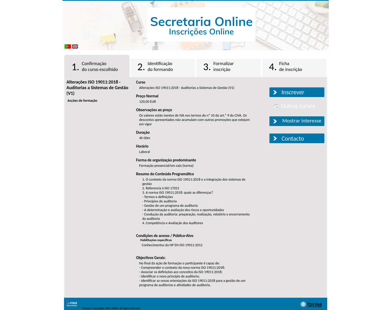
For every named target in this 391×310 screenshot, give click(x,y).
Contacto (293, 138)
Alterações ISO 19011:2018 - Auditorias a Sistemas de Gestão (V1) (97, 87)
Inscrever (293, 92)
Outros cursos (298, 105)
